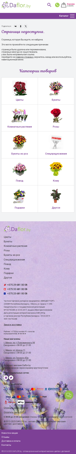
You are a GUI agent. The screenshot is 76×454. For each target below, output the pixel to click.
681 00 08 (56, 5)
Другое (8, 277)
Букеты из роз (12, 255)
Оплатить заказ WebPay (16, 408)
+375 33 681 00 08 (17, 289)
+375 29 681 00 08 (17, 284)
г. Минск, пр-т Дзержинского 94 (19, 342)
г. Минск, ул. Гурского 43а (16, 358)
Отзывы (5, 437)
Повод (7, 264)
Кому (7, 268)
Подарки (8, 273)
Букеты (8, 241)
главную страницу (24, 57)
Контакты (6, 445)
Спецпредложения (14, 259)
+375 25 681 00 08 (17, 293)
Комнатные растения (15, 246)
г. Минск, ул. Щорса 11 (14, 350)
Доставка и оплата (10, 441)
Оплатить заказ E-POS (15, 412)
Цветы (7, 237)
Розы (7, 250)
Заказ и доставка (13, 324)
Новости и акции (9, 433)
